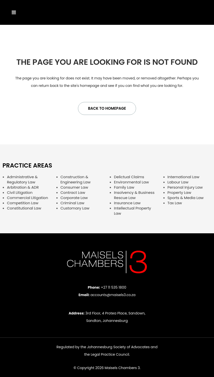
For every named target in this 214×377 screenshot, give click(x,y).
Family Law (124, 187)
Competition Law (22, 203)
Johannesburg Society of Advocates (118, 346)
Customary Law (75, 208)
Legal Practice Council (110, 354)
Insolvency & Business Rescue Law (134, 195)
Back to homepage (107, 108)
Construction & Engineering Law (76, 179)
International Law (184, 176)
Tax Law (175, 203)
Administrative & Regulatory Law (22, 179)
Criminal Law (72, 203)
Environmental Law (131, 182)
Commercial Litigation (27, 197)
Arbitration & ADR (23, 187)
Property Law (179, 192)
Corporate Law (74, 197)
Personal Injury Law (185, 187)
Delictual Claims (129, 176)
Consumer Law (74, 187)
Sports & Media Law (186, 197)
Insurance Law (127, 203)
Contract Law (73, 192)
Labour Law (178, 182)
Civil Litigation (20, 192)
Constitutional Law (24, 208)
